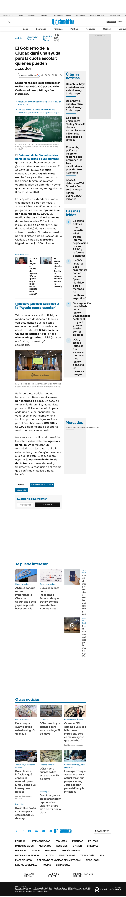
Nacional (20, 850)
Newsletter (102, 831)
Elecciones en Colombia (62, 15)
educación (21, 490)
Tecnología (87, 855)
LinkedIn (36, 831)
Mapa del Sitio (23, 860)
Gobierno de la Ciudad (47, 38)
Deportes (51, 850)
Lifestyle (92, 846)
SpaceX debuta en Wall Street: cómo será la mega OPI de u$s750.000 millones (75, 189)
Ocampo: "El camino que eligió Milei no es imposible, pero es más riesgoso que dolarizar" (75, 732)
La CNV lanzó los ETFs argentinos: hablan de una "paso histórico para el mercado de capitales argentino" (80, 279)
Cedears (95, 428)
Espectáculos (67, 855)
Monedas (70, 428)
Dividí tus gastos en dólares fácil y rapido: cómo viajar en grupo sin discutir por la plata (50, 804)
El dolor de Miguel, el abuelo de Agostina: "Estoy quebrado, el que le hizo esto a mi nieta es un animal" (34, 276)
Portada (20, 841)
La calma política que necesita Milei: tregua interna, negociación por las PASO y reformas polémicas (80, 238)
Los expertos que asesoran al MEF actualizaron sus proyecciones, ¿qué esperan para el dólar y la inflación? (75, 781)
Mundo (36, 850)
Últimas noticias (40, 841)
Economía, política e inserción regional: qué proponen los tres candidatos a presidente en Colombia (74, 160)
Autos (49, 855)
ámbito (18, 38)
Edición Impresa (71, 850)
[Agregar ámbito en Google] (29, 75)
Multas (46, 865)
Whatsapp (51, 831)
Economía (41, 29)
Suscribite (47, 505)
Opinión (107, 29)
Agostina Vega (115, 15)
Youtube (43, 831)
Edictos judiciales (26, 865)
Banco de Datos (24, 846)
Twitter (16, 831)
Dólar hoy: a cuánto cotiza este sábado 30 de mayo (49, 774)
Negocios (90, 29)
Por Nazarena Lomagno (73, 745)
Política (74, 29)
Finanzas (58, 29)
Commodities (85, 428)
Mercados (45, 846)
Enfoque (31, 15)
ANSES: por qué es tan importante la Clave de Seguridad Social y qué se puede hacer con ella (25, 598)
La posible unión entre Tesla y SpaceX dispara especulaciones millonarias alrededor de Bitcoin (75, 129)
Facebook (23, 831)
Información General (32, 38)
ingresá (120, 22)
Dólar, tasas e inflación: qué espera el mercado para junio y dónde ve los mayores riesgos (79, 357)
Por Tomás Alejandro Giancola (23, 797)
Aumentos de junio (97, 15)
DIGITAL (29, 875)
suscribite (111, 22)
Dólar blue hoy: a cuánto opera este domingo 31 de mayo (75, 88)
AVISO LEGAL (93, 860)
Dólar (21, 15)
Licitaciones (63, 865)
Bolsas (77, 428)
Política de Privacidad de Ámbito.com (59, 860)
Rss (102, 855)
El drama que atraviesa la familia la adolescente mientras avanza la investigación (60, 272)
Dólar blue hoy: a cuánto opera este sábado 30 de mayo (25, 813)
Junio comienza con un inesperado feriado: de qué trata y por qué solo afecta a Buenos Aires (49, 598)
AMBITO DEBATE (83, 875)
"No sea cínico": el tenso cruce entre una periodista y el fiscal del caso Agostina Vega (38, 111)
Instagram (29, 831)
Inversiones (80, 15)
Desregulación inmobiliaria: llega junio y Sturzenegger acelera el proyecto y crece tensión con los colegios (82, 318)
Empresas (43, 15)
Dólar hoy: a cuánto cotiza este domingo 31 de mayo (74, 105)
